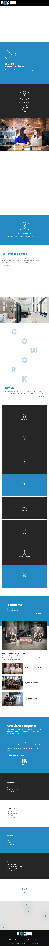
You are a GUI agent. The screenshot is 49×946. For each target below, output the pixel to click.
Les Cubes (23, 943)
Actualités (33, 943)
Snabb (39, 939)
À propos (12, 943)
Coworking (17, 943)
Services (28, 943)
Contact (38, 943)
